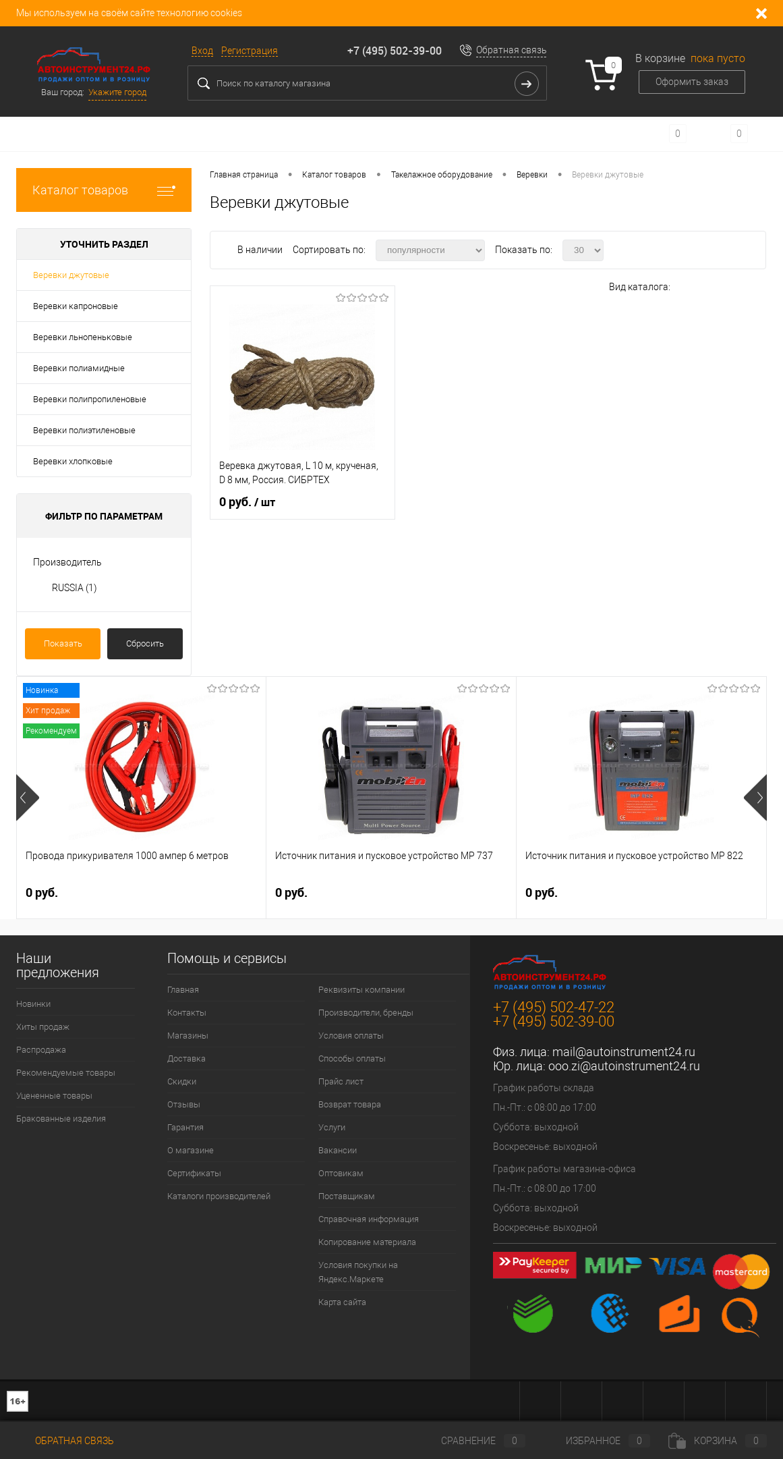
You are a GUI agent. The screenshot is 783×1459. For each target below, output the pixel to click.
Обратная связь (511, 50)
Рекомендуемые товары (65, 1073)
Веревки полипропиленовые (89, 399)
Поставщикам (346, 1196)
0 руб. (247, 502)
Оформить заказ (692, 81)
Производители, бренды (365, 1013)
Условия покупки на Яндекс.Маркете (358, 1272)
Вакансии (337, 1150)
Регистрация (249, 50)
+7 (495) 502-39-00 (394, 50)
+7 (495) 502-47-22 (553, 1007)
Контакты (186, 1013)
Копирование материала (367, 1242)
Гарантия (185, 1127)
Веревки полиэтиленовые (84, 430)
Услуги (331, 1127)
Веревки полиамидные (79, 368)
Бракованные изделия (61, 1118)
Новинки (33, 1004)
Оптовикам (341, 1173)
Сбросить (145, 643)
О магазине (190, 1150)
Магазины (187, 1035)
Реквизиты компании (361, 990)
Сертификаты (194, 1173)
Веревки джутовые (71, 275)
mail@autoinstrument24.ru (623, 1052)
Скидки (181, 1081)
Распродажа (41, 1050)
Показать (63, 643)
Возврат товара (349, 1104)
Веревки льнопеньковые (82, 337)
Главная (183, 990)
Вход (202, 50)
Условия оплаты (351, 1035)
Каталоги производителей (218, 1196)
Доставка (186, 1058)
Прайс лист (341, 1081)
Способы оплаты (352, 1058)
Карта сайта (342, 1302)
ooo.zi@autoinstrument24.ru (624, 1066)
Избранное (597, 1440)
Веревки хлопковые (73, 461)
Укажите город (117, 92)
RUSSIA (74, 587)
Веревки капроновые (75, 306)
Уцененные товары (54, 1096)
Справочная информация (368, 1219)
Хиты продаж (42, 1027)
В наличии (261, 249)
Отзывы (183, 1104)
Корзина (717, 1440)
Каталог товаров (103, 190)
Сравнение (472, 1440)
